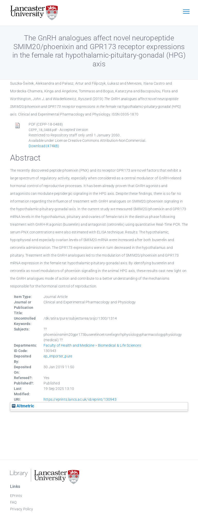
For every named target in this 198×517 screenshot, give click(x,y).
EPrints (16, 496)
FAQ (13, 502)
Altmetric (23, 406)
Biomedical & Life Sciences (119, 345)
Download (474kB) (44, 146)
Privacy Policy (21, 509)
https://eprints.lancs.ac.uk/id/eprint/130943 (80, 399)
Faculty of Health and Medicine (69, 345)
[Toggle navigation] (186, 12)
